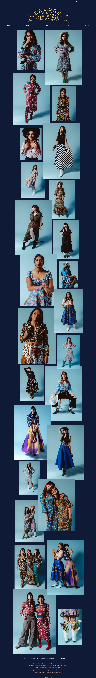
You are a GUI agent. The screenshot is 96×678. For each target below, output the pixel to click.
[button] (71, 1)
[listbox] (71, 1)
